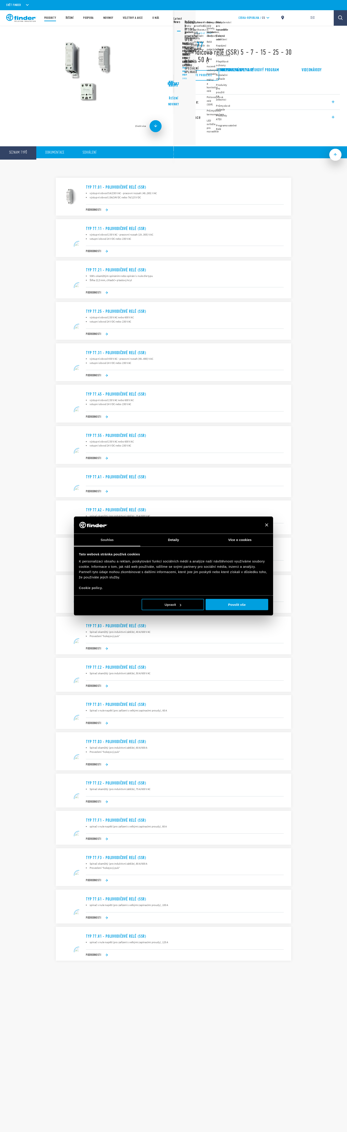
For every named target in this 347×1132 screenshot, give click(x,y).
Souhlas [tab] (107, 539)
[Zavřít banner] (266, 525)
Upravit (173, 605)
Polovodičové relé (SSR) (196, 33)
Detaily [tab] (173, 539)
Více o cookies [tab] (240, 539)
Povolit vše (237, 605)
